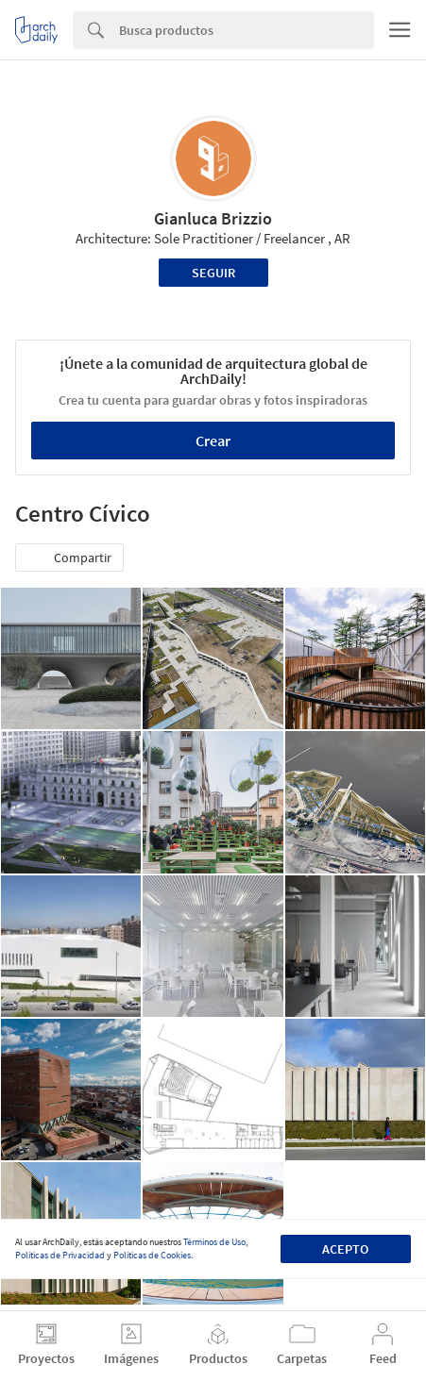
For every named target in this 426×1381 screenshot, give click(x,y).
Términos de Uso (214, 1242)
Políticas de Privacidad (60, 1255)
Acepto (345, 1248)
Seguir (213, 272)
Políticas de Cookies (152, 1255)
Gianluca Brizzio (213, 218)
